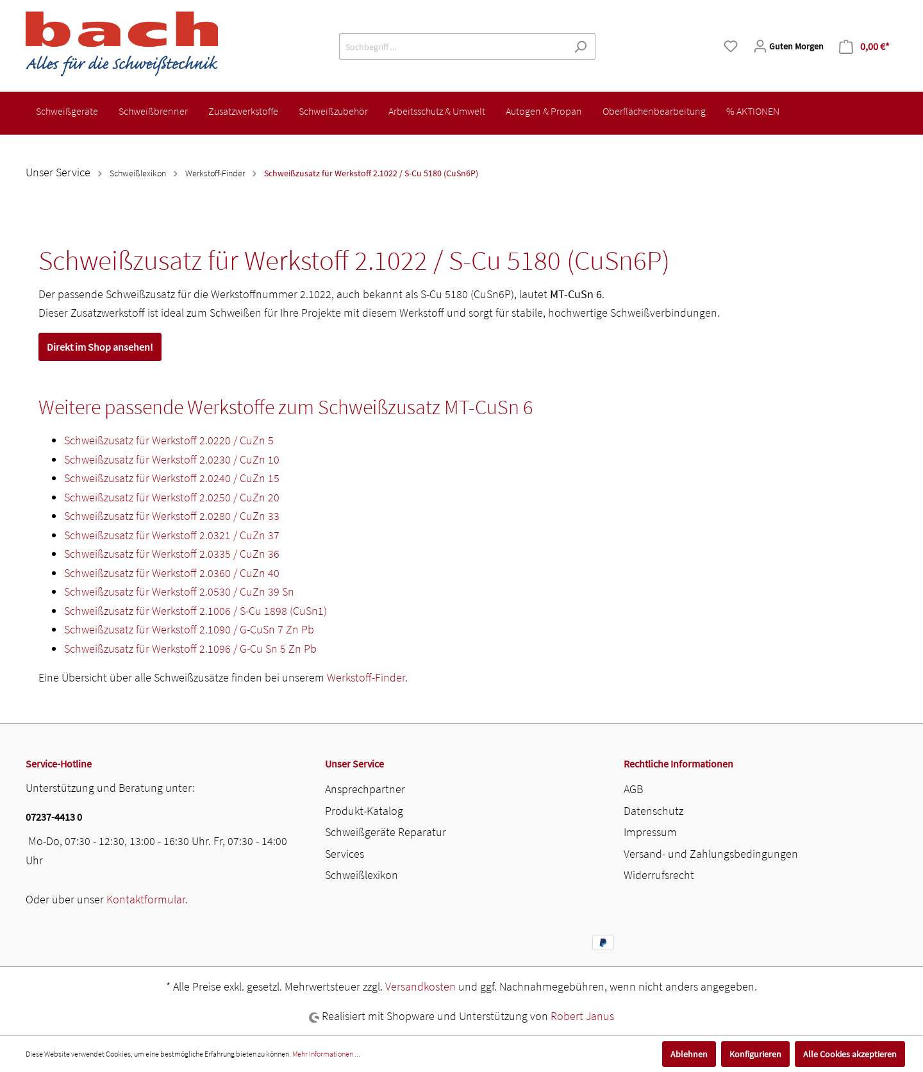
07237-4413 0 (54, 816)
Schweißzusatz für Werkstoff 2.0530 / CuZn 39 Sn (179, 591)
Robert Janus (582, 1016)
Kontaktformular (145, 899)
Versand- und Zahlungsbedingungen (711, 853)
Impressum (650, 832)
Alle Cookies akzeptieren (850, 1054)
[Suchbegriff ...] (452, 46)
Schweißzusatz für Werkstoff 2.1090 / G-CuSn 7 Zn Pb (189, 629)
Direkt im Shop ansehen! (100, 346)
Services (344, 853)
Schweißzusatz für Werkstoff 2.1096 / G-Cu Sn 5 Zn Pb (190, 648)
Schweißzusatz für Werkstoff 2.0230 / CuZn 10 (171, 459)
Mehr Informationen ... (326, 1054)
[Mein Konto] (788, 46)
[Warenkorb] (864, 46)
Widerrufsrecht (659, 874)
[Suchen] (580, 46)
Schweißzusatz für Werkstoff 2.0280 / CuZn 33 (171, 515)
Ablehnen (689, 1054)
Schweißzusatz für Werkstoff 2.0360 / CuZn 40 (171, 572)
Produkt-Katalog (364, 810)
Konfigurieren (755, 1054)
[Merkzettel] (730, 46)
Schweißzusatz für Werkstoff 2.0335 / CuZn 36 (171, 553)
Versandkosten (420, 986)
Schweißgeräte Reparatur (385, 832)
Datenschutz (653, 810)
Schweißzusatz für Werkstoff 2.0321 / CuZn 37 (171, 535)
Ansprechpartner (365, 789)
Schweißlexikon (361, 874)
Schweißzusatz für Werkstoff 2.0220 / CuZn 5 (169, 440)
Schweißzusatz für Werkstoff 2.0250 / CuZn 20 (171, 497)
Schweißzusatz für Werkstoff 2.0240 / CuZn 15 (171, 478)
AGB (633, 789)
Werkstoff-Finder (366, 677)
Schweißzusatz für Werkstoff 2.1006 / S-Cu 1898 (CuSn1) (195, 610)
